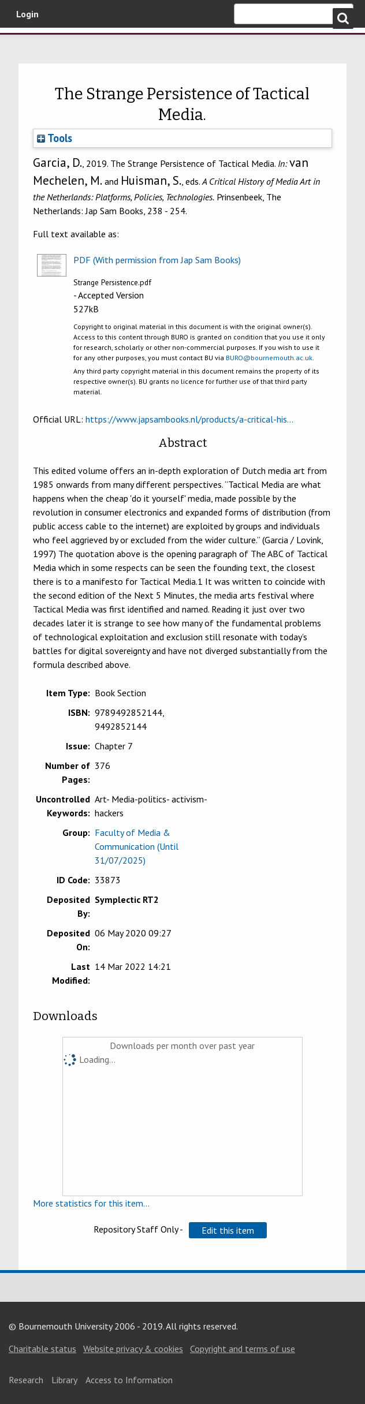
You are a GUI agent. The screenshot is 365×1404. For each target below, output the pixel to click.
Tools (54, 138)
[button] (228, 1230)
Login (27, 14)
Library (64, 1380)
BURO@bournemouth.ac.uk (269, 357)
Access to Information (129, 1380)
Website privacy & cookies (133, 1348)
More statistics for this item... (91, 1203)
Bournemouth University (69, 48)
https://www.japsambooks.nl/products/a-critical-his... (189, 419)
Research (26, 1380)
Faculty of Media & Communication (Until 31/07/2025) (136, 846)
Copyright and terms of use (242, 1348)
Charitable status (42, 1348)
